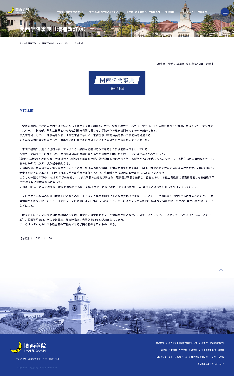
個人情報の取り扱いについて (210, 364)
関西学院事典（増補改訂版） (55, 43)
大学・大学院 (218, 357)
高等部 (194, 350)
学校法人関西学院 (28, 43)
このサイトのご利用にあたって (182, 343)
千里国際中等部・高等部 (212, 350)
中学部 (184, 350)
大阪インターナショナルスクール (171, 357)
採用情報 (160, 343)
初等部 (174, 350)
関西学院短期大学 (199, 357)
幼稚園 (164, 350)
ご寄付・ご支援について (212, 343)
